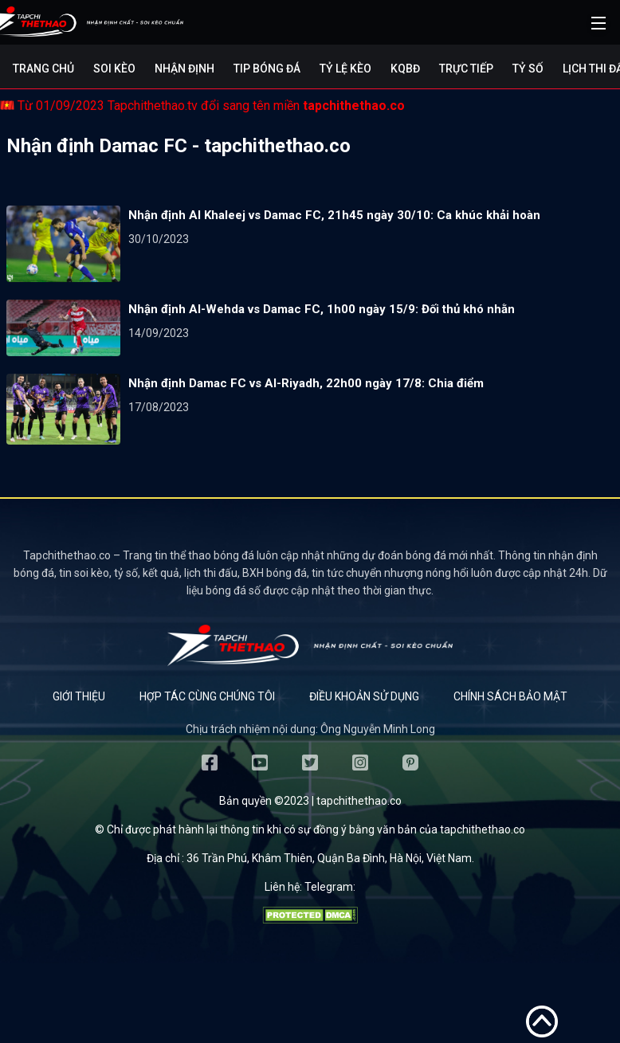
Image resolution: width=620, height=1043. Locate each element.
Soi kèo (114, 68)
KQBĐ (405, 68)
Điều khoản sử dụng (364, 696)
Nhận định (184, 68)
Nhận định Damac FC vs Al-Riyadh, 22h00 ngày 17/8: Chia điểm (306, 383)
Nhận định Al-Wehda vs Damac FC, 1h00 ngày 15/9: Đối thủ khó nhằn (321, 309)
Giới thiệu (79, 696)
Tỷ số (527, 68)
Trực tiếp (466, 68)
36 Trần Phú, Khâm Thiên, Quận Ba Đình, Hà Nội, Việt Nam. (330, 858)
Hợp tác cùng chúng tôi (207, 696)
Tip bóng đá (266, 68)
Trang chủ (43, 68)
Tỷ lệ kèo (345, 68)
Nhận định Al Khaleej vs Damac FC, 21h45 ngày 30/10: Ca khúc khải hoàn (334, 215)
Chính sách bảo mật (510, 696)
